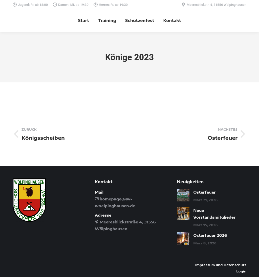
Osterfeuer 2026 (210, 235)
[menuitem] (83, 20)
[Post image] (183, 195)
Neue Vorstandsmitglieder (214, 213)
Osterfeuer (204, 192)
